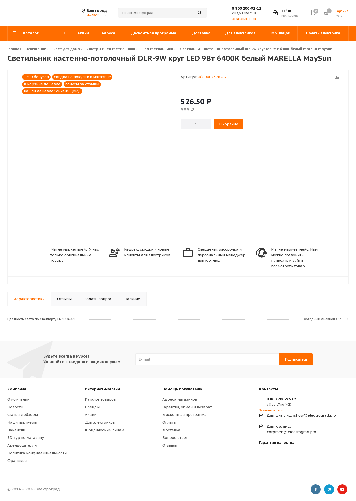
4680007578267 (213, 76)
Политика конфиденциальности (37, 453)
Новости (15, 407)
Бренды (92, 407)
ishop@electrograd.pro (301, 415)
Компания (16, 389)
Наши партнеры (22, 422)
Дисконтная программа (184, 414)
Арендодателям (22, 445)
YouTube (342, 490)
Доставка (171, 430)
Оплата (169, 422)
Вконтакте (316, 490)
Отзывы (169, 445)
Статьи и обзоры (22, 414)
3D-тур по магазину (25, 437)
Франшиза (17, 460)
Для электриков (100, 422)
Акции (90, 414)
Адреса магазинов (179, 399)
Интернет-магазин (102, 389)
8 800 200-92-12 (246, 8)
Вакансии (16, 430)
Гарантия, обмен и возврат (187, 407)
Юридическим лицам (104, 430)
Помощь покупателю (182, 389)
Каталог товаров (100, 399)
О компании (18, 399)
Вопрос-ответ (175, 437)
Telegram (329, 490)
